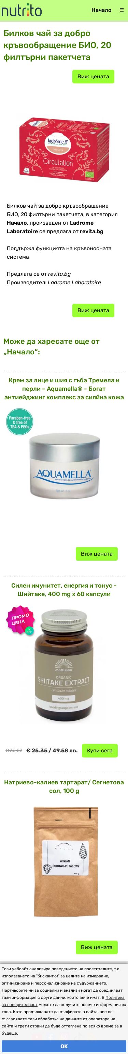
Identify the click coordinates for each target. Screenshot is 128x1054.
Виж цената (93, 76)
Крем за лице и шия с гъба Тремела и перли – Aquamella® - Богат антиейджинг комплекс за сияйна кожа (64, 389)
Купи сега (100, 750)
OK (64, 1046)
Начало (101, 10)
